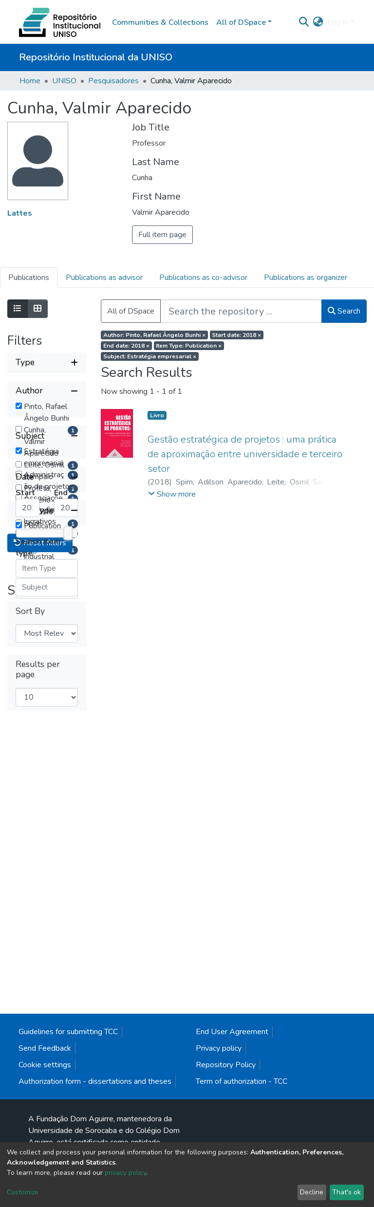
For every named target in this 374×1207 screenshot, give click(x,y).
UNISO (64, 80)
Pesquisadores (113, 80)
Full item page (162, 234)
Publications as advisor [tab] (104, 277)
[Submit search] (304, 22)
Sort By (30, 1067)
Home (29, 80)
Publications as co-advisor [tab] (203, 277)
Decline (311, 1192)
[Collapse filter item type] (47, 910)
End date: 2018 (126, 346)
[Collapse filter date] (47, 804)
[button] (318, 22)
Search (344, 311)
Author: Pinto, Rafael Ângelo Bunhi (154, 335)
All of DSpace (130, 311)
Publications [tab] (28, 277)
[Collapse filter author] (47, 391)
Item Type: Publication (189, 346)
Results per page (38, 1125)
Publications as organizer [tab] (305, 277)
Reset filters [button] (40, 998)
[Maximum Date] (66, 834)
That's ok (346, 1192)
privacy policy (125, 1172)
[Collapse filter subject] (47, 621)
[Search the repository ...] (241, 311)
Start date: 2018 (236, 335)
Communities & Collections (160, 22)
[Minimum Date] (27, 834)
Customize (22, 1192)
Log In (337, 22)
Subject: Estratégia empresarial (149, 356)
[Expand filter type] (47, 363)
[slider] (67, 860)
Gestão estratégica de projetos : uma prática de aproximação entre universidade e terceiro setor (245, 454)
